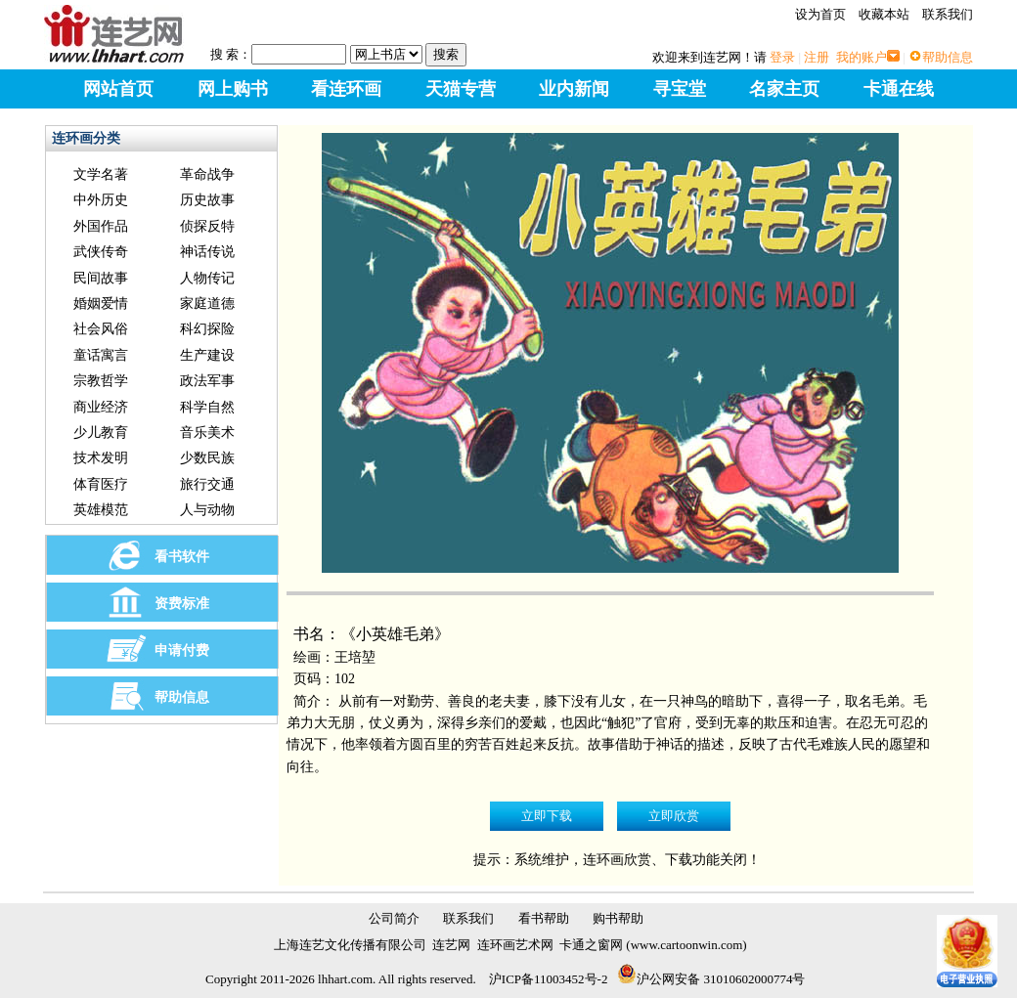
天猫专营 (460, 89)
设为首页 (820, 14)
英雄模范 (100, 509)
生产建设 (207, 355)
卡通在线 (898, 89)
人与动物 (207, 509)
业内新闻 (574, 89)
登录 (782, 57)
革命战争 (207, 174)
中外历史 (100, 200)
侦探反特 (207, 226)
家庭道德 (207, 303)
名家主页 (784, 89)
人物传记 (207, 278)
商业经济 (100, 407)
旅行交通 (207, 484)
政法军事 (207, 380)
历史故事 (207, 200)
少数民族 (207, 458)
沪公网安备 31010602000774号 (711, 979)
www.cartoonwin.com (687, 944)
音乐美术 (207, 432)
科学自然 (207, 407)
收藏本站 (884, 14)
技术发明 (100, 458)
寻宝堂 (679, 89)
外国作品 (100, 226)
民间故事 (100, 278)
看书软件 (182, 556)
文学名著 (100, 174)
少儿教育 (100, 432)
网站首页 (118, 89)
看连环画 (346, 89)
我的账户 (861, 57)
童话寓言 (100, 355)
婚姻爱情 (100, 303)
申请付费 (182, 650)
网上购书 (233, 89)
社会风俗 (100, 329)
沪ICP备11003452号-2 (548, 979)
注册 (816, 57)
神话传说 (207, 251)
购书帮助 (618, 918)
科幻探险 (207, 329)
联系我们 (947, 14)
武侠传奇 (100, 251)
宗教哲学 (100, 380)
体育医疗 (100, 484)
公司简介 (394, 918)
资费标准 (182, 603)
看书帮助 (543, 918)
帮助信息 (947, 57)
